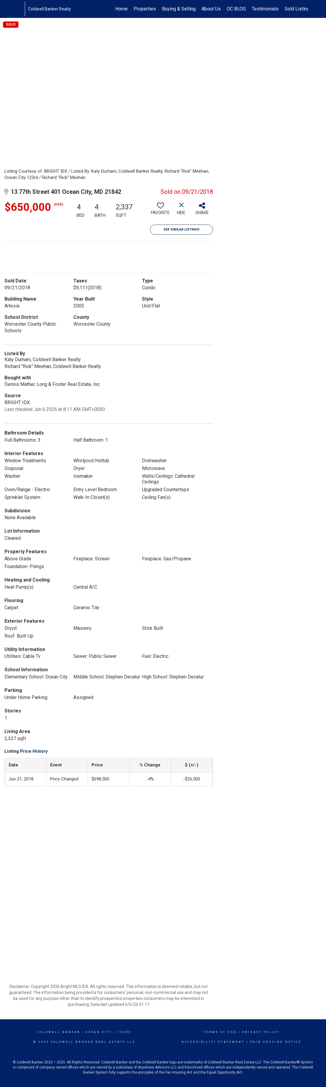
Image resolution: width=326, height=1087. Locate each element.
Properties (145, 9)
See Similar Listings (181, 229)
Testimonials (265, 9)
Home (121, 9)
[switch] (160, 211)
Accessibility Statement (213, 1041)
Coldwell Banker (59, 1032)
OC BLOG (236, 9)
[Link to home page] (21, 9)
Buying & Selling (179, 9)
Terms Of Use (220, 1032)
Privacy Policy (260, 1032)
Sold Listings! (299, 9)
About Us (211, 9)
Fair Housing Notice (275, 1041)
